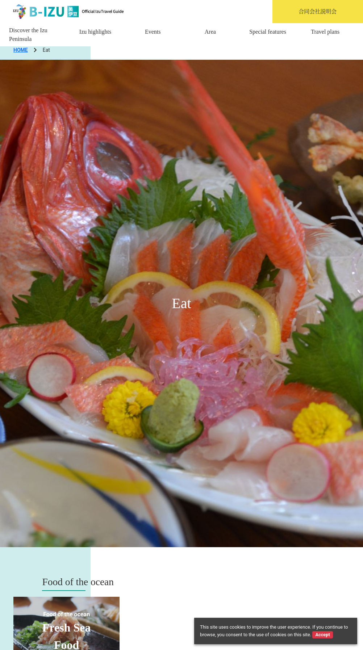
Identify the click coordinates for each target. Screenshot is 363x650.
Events (153, 32)
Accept (322, 634)
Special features (267, 32)
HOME (20, 50)
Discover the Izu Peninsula (28, 34)
